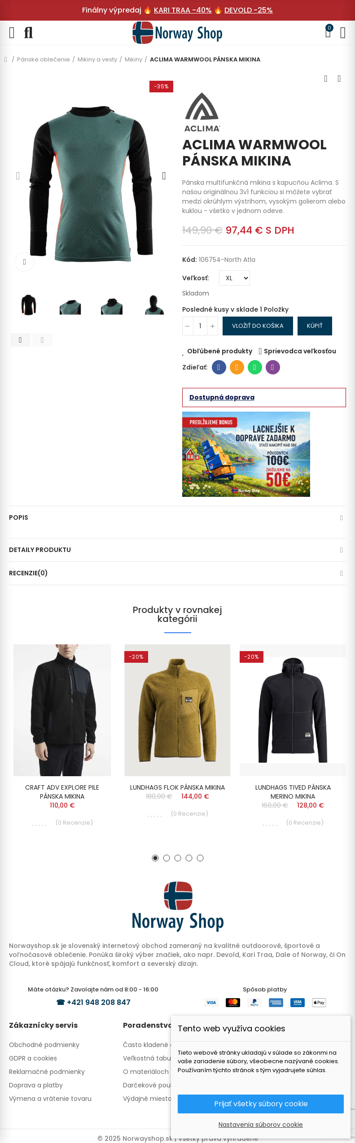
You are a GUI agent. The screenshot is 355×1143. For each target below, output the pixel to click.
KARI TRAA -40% (183, 10)
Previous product (326, 78)
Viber (272, 367)
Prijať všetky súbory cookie (261, 1104)
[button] (18, 176)
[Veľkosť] (234, 278)
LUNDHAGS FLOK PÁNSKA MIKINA (177, 787)
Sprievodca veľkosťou (300, 351)
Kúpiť (315, 326)
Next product (339, 78)
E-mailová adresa (236, 367)
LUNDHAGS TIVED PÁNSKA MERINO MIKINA (293, 792)
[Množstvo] (200, 326)
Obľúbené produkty (219, 351)
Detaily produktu (40, 549)
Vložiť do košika (258, 326)
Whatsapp (254, 367)
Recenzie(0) (28, 573)
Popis (18, 517)
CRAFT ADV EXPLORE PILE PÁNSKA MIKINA (62, 792)
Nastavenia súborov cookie (261, 1124)
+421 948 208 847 (99, 1002)
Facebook (218, 367)
